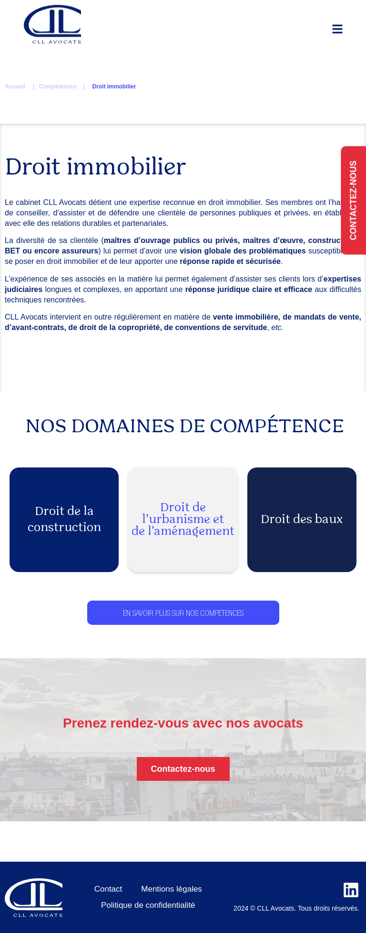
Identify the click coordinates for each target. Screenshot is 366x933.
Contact (108, 889)
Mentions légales (171, 889)
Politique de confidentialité (148, 905)
